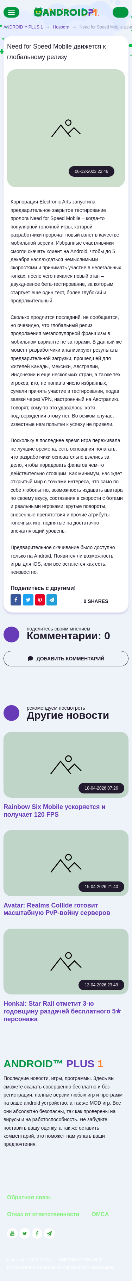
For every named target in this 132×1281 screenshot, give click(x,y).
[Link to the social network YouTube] (12, 1233)
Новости (61, 27)
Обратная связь (29, 1197)
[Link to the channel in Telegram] (49, 1233)
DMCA (100, 1214)
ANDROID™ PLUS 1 (23, 27)
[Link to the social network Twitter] (24, 1233)
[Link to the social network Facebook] (37, 1233)
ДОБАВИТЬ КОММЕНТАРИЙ (66, 658)
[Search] (120, 12)
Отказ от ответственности (43, 1214)
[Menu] (11, 12)
